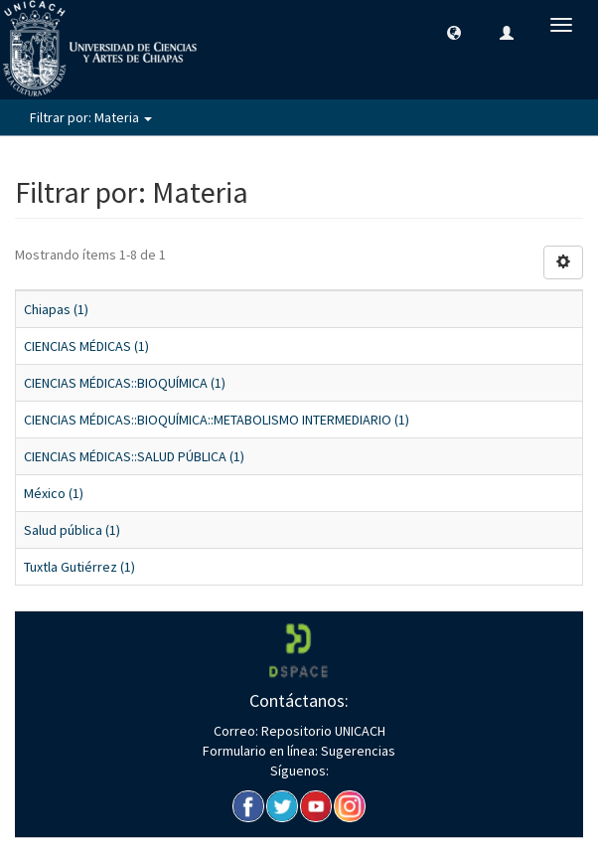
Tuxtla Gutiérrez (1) (79, 567)
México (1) (53, 493)
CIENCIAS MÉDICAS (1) (86, 346)
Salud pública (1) (72, 530)
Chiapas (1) (56, 309)
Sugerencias (356, 751)
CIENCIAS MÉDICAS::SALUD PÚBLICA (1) (134, 456)
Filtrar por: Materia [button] (91, 117)
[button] (454, 32)
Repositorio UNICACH (321, 731)
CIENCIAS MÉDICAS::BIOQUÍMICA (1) (124, 383)
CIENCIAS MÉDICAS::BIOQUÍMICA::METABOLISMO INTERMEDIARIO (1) (216, 420)
